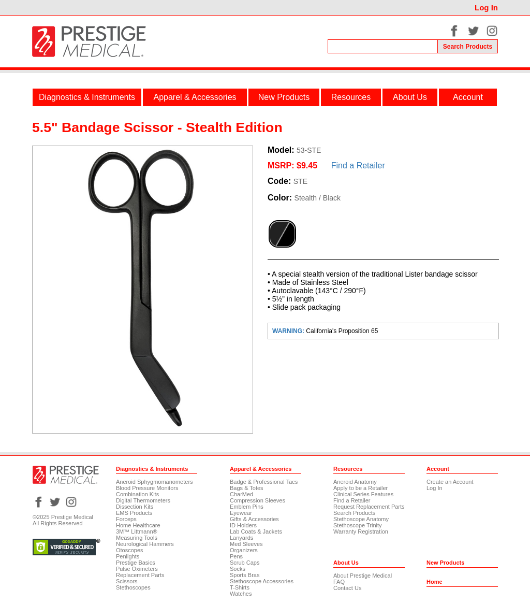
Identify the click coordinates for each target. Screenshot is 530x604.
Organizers (244, 550)
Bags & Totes (246, 488)
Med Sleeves (246, 544)
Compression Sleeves (257, 500)
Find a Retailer (358, 165)
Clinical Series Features (363, 494)
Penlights (127, 556)
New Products (284, 97)
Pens (236, 556)
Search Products (354, 513)
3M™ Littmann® (136, 531)
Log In (486, 7)
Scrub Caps (244, 562)
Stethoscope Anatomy (361, 519)
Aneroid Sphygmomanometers (154, 482)
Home (434, 582)
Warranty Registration (360, 531)
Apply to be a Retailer (360, 488)
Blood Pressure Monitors (147, 488)
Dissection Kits (134, 507)
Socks (237, 569)
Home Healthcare (138, 525)
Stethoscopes (133, 587)
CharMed (241, 494)
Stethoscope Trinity (357, 525)
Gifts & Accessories (254, 519)
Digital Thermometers (143, 500)
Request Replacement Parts (369, 507)
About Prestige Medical (362, 575)
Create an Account (450, 482)
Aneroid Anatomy (355, 482)
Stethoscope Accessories (261, 581)
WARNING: (289, 331)
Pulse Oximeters (137, 569)
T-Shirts (239, 587)
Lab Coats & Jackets (256, 531)
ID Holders (243, 525)
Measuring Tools (136, 538)
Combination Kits (137, 494)
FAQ (339, 582)
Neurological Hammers (145, 544)
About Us (410, 97)
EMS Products (134, 513)
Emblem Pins (246, 507)
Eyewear (241, 513)
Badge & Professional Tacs (264, 482)
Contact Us (347, 588)
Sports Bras (244, 575)
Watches (241, 594)
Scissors (127, 581)
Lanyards (241, 538)
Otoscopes (129, 550)
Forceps (126, 519)
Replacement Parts (140, 575)
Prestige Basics (135, 562)
